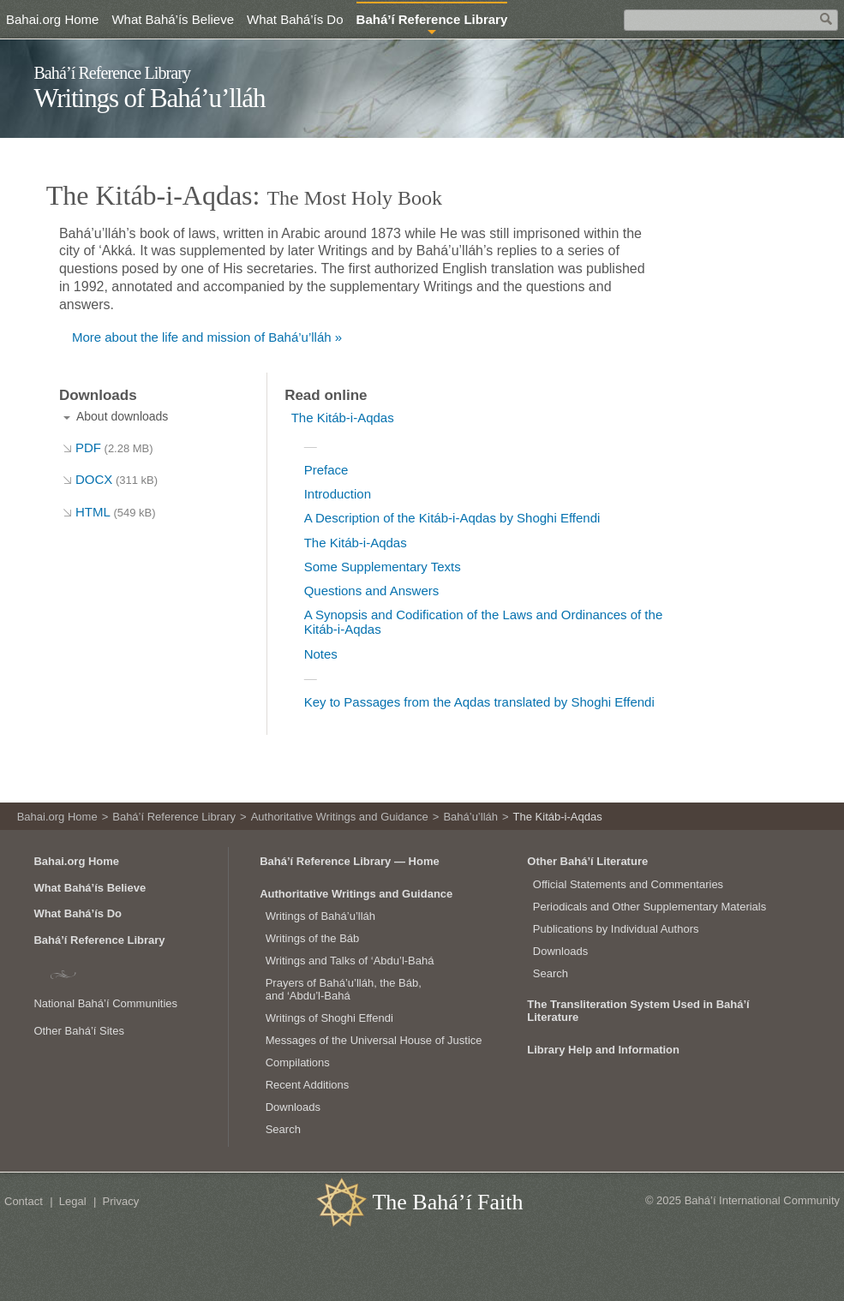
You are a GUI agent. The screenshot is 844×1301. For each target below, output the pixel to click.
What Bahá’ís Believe (172, 19)
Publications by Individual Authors (616, 928)
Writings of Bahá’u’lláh (149, 98)
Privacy (121, 1201)
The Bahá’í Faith (447, 1202)
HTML (115, 511)
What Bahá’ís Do (295, 19)
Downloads (293, 1107)
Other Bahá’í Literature (587, 861)
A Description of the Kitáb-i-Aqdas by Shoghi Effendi (452, 517)
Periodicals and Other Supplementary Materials (649, 906)
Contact (23, 1201)
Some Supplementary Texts (382, 566)
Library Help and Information (603, 1049)
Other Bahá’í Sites (78, 1030)
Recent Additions (308, 1084)
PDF (114, 447)
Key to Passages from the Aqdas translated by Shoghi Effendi (479, 702)
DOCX (116, 479)
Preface (326, 470)
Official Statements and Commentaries (628, 884)
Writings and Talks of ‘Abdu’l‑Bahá (350, 960)
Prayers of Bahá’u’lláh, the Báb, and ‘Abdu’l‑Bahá (344, 989)
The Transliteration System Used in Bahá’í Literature (638, 1010)
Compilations (298, 1062)
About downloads (122, 416)
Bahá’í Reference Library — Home (350, 861)
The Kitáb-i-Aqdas (342, 417)
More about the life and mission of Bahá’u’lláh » (207, 337)
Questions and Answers (372, 590)
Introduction (337, 493)
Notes (321, 654)
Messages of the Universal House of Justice (374, 1040)
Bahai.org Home (52, 19)
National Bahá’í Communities (105, 1003)
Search (283, 1129)
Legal (73, 1201)
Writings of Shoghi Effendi (329, 1018)
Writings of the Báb (313, 938)
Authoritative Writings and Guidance (339, 816)
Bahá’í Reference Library (111, 72)
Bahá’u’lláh (470, 816)
